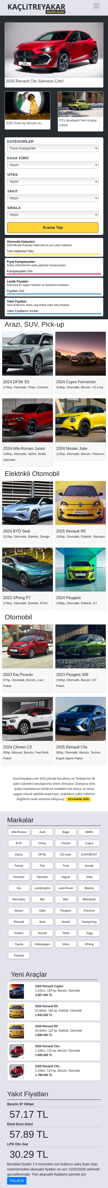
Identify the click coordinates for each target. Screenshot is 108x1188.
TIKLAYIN (16, 1181)
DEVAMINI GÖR (78, 799)
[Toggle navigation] (96, 6)
